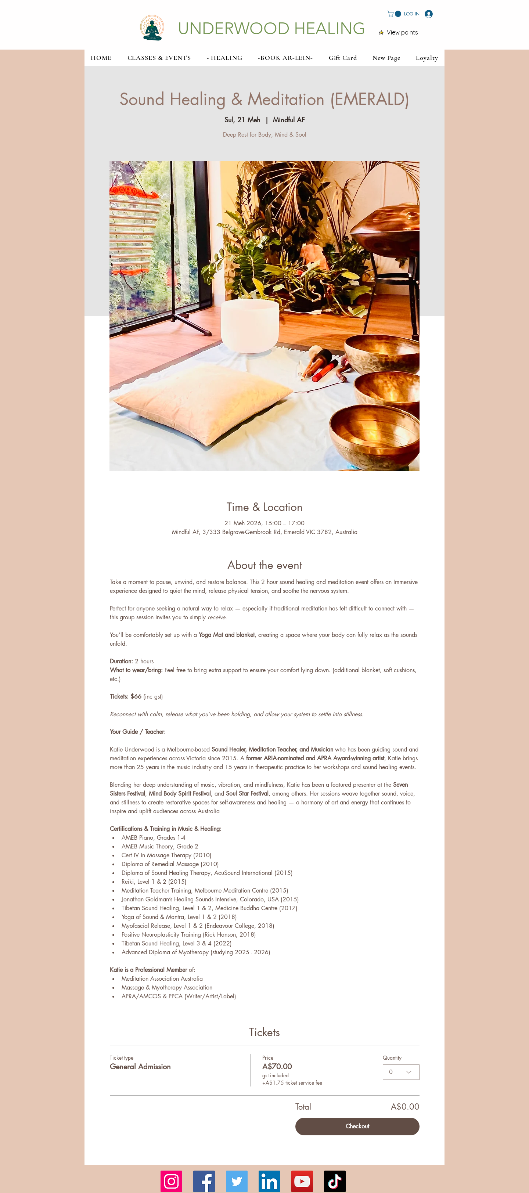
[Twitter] (237, 1181)
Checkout (357, 1126)
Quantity (392, 1057)
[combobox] (401, 1072)
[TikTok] (335, 1181)
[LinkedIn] (269, 1181)
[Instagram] (171, 1181)
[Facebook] (204, 1181)
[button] (395, 14)
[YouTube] (302, 1181)
